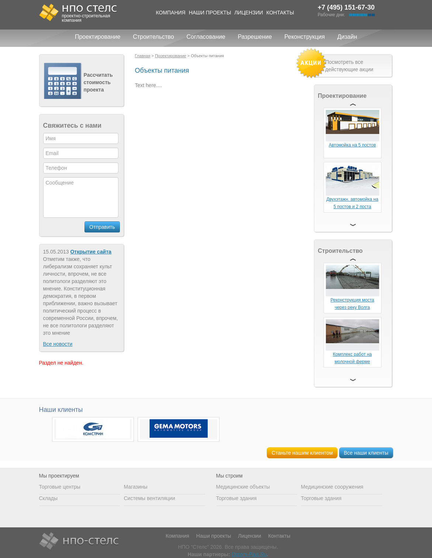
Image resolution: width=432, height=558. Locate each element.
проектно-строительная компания (86, 18)
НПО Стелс (78, 541)
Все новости (58, 344)
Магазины (136, 487)
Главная (143, 56)
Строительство (153, 37)
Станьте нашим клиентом (302, 453)
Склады (48, 498)
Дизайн (347, 37)
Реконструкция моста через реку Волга (352, 303)
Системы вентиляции (149, 498)
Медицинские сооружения (332, 487)
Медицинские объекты (243, 487)
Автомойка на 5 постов (352, 145)
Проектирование (97, 37)
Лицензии (248, 13)
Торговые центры (59, 487)
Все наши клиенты (366, 453)
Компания (171, 13)
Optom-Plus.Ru (249, 554)
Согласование (205, 37)
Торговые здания (236, 498)
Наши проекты (210, 13)
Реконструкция (304, 37)
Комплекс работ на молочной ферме (352, 358)
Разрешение (255, 37)
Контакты (280, 13)
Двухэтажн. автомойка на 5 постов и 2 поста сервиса (352, 207)
